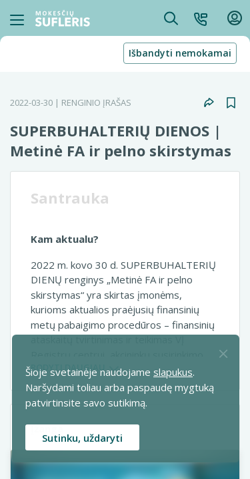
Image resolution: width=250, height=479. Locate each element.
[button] (201, 18)
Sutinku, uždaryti (82, 437)
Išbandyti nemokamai (180, 53)
